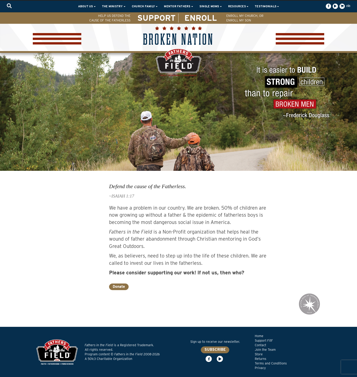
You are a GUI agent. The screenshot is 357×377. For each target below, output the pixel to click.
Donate (119, 286)
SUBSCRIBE (215, 349)
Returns (260, 359)
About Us (87, 6)
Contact (260, 345)
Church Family (145, 6)
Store (259, 354)
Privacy (260, 368)
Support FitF (264, 340)
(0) (344, 6)
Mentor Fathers (178, 6)
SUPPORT (156, 18)
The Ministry (113, 6)
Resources (238, 6)
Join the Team (265, 349)
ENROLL (200, 18)
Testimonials (267, 6)
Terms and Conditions (271, 363)
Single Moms (210, 6)
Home (259, 336)
